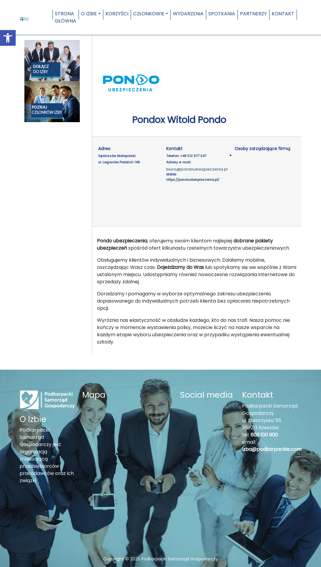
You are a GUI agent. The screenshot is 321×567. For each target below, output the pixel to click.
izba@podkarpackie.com (271, 449)
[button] (8, 38)
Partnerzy (253, 13)
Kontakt (283, 13)
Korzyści (116, 13)
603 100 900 (264, 434)
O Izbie (89, 13)
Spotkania (221, 13)
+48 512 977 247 (193, 155)
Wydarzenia (188, 13)
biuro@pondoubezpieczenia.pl (196, 169)
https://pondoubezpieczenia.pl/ (192, 179)
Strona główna (65, 17)
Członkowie (148, 13)
